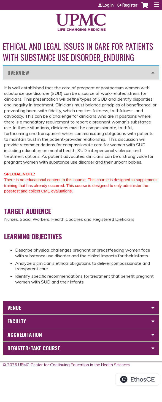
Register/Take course (33, 348)
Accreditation (24, 334)
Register (129, 5)
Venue (14, 308)
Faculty (16, 321)
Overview (18, 72)
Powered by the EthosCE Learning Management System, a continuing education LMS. (137, 379)
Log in (108, 5)
